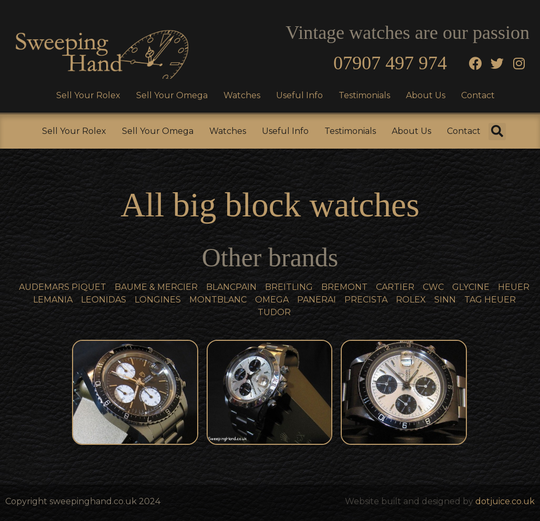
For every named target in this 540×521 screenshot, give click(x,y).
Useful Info (299, 95)
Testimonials (364, 95)
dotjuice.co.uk (505, 501)
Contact (478, 95)
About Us (425, 95)
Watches (241, 95)
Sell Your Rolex (88, 95)
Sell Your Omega (172, 95)
